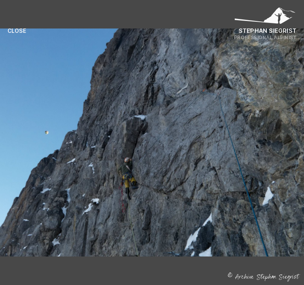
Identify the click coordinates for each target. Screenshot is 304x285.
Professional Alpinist (265, 37)
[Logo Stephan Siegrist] (265, 18)
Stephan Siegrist (267, 30)
